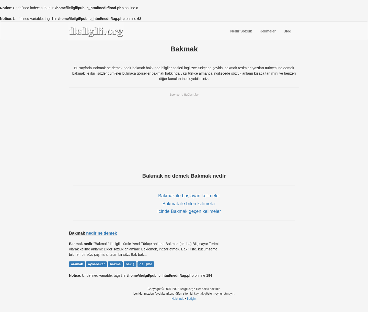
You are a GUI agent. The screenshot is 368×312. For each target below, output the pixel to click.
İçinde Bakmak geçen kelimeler (189, 211)
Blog (287, 31)
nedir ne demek (101, 233)
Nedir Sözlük (241, 31)
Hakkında (177, 299)
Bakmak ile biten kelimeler (189, 203)
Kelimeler (268, 31)
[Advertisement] (184, 132)
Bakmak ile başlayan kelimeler (189, 195)
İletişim (192, 299)
